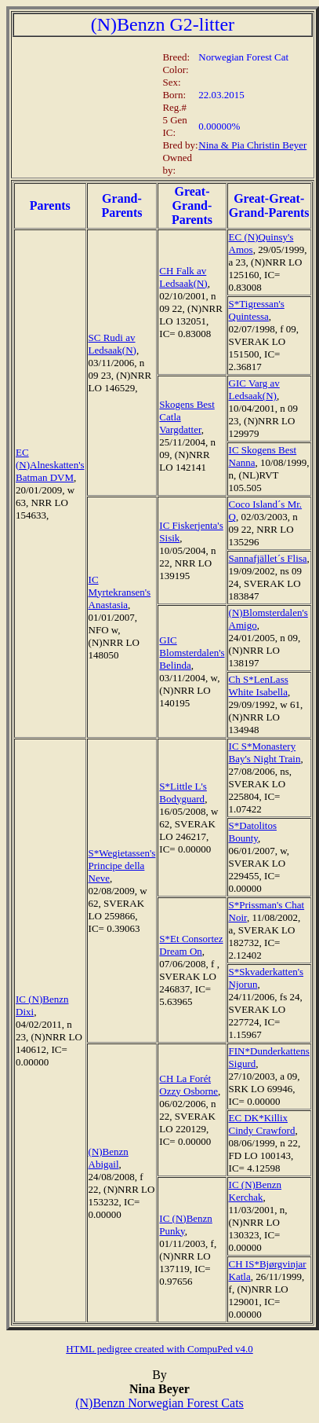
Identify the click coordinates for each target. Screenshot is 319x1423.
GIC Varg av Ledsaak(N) (254, 389)
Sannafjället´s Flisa (268, 558)
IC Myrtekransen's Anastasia (120, 592)
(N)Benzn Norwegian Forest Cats (159, 1403)
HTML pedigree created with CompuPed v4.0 (159, 1349)
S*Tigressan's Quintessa (257, 310)
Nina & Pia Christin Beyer (252, 145)
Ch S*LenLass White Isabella (258, 685)
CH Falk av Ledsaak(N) (183, 277)
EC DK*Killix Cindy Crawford (262, 1124)
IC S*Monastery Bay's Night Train (265, 752)
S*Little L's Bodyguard (182, 792)
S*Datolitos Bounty (253, 832)
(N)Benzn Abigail (109, 1158)
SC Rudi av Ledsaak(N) (112, 344)
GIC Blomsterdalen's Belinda (191, 652)
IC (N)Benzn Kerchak (255, 1191)
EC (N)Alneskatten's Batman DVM (50, 464)
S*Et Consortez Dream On (191, 945)
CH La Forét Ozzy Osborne (188, 1085)
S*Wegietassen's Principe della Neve (122, 865)
